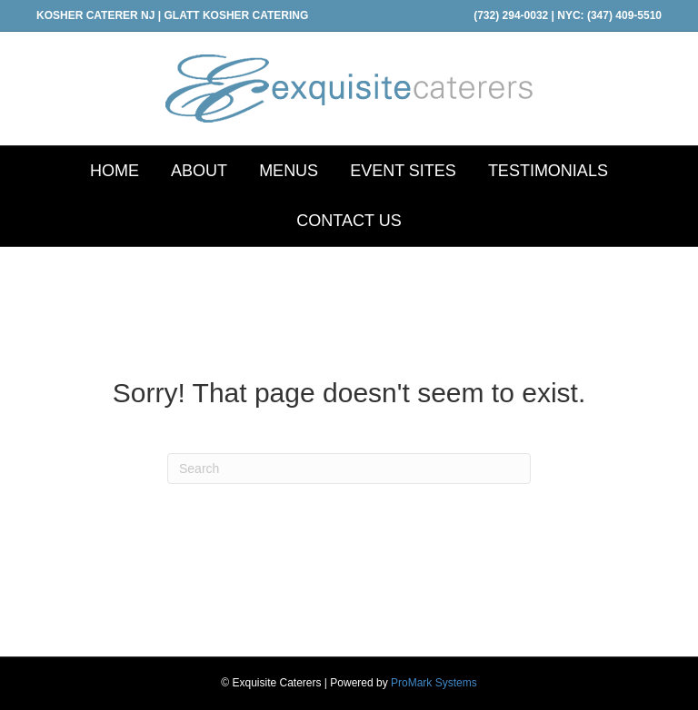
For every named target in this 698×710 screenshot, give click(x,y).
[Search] (349, 468)
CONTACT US (348, 221)
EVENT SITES (403, 171)
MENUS (288, 171)
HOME (114, 171)
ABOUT (199, 171)
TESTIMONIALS (548, 171)
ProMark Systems (434, 682)
